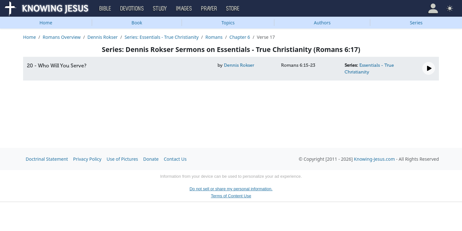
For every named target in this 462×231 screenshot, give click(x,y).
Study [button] (160, 9)
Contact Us (175, 159)
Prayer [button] (209, 9)
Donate (150, 159)
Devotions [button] (132, 9)
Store (233, 9)
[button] (433, 8)
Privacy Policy (87, 159)
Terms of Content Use (231, 195)
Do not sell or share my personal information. (231, 188)
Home (45, 23)
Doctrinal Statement (47, 159)
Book (137, 23)
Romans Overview (62, 37)
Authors (322, 23)
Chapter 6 (239, 37)
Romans (213, 37)
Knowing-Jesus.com (374, 159)
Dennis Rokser (102, 37)
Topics (228, 23)
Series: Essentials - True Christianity (161, 37)
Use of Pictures (122, 159)
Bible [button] (105, 9)
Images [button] (184, 9)
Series (416, 23)
